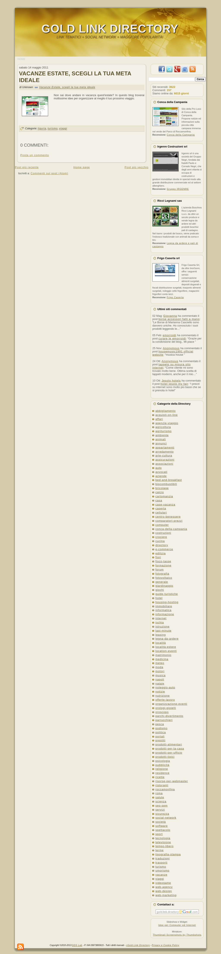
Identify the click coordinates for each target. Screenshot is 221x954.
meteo (159, 663)
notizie (160, 691)
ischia (159, 622)
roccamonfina (165, 789)
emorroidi (169, 335)
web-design (163, 891)
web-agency (164, 887)
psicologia (162, 760)
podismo (161, 728)
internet (160, 618)
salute (159, 797)
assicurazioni (164, 459)
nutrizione (162, 695)
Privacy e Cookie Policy (165, 945)
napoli (159, 679)
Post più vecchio (136, 167)
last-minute (163, 630)
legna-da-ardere (167, 638)
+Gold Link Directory (138, 945)
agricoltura (163, 427)
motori (159, 671)
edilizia (160, 553)
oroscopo (162, 712)
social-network (165, 817)
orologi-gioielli (165, 708)
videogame (163, 882)
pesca (159, 724)
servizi (160, 809)
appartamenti (164, 447)
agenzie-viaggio (166, 423)
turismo (53, 128)
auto (158, 467)
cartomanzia (164, 496)
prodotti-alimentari (168, 744)
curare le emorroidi (172, 338)
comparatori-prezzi (169, 520)
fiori (158, 557)
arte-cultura (163, 455)
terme (159, 850)
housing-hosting (166, 602)
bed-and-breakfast (168, 480)
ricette (159, 777)
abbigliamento (165, 410)
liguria (42, 128)
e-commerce (164, 549)
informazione (164, 614)
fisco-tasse (163, 561)
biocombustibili (166, 484)
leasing (160, 634)
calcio (159, 492)
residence (162, 773)
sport (159, 834)
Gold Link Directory (109, 28)
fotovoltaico (163, 577)
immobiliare (163, 606)
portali (159, 736)
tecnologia (162, 838)
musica (160, 675)
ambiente (162, 435)
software (161, 825)
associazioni (164, 463)
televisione (163, 842)
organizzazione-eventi (171, 703)
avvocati (161, 472)
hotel (159, 598)
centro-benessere (168, 516)
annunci (161, 443)
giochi (159, 589)
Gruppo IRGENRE (178, 189)
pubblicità (162, 765)
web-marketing (166, 895)
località (160, 642)
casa (158, 500)
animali (160, 439)
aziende (161, 476)
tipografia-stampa (168, 854)
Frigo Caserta (175, 297)
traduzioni (162, 858)
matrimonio (163, 655)
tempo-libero (164, 846)
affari (159, 419)
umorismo (162, 870)
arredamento (164, 451)
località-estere (165, 646)
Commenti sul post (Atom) (49, 173)
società (160, 821)
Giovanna (170, 315)
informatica (163, 610)
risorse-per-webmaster (171, 781)
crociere (161, 537)
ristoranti (161, 785)
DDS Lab (77, 945)
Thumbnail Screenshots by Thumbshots (177, 934)
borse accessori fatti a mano (179, 319)
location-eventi (166, 651)
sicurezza (162, 813)
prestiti (160, 740)
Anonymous (171, 348)
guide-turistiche (166, 594)
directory (161, 545)
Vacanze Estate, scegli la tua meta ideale (67, 87)
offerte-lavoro (165, 699)
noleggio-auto (165, 687)
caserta (160, 508)
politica (160, 732)
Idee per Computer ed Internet (177, 925)
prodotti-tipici (165, 756)
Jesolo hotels (171, 380)
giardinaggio (164, 585)
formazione (163, 565)
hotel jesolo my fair (174, 383)
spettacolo (162, 830)
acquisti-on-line (166, 415)
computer (162, 524)
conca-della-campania (171, 529)
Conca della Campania (181, 134)
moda (159, 667)
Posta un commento (34, 155)
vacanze (161, 874)
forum (159, 569)
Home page (81, 167)
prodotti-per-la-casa (169, 748)
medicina (161, 659)
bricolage (162, 488)
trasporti (161, 862)
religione (161, 768)
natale (159, 683)
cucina (160, 541)
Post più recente (27, 167)
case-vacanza (165, 504)
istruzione (162, 626)
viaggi (63, 128)
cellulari (161, 512)
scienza (160, 801)
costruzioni (163, 532)
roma (159, 793)
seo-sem (161, 805)
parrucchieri (164, 720)
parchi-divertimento (169, 716)
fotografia (162, 573)
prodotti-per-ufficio (168, 752)
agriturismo (163, 431)
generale (161, 581)
